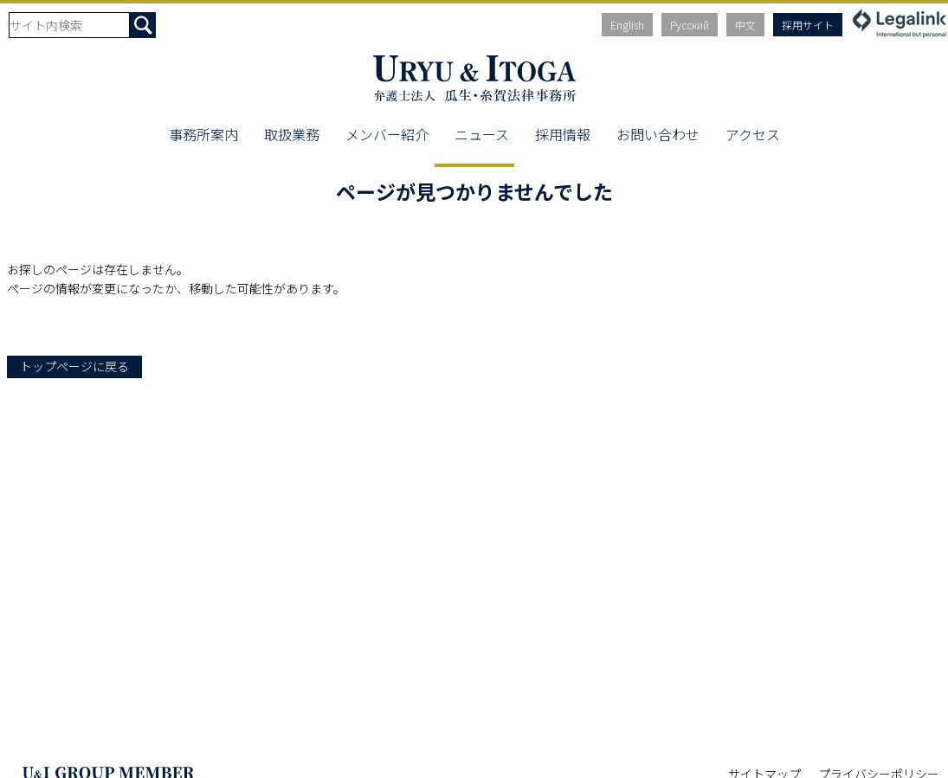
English (627, 24)
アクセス (753, 134)
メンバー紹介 (387, 134)
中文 (745, 24)
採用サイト (808, 24)
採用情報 (562, 134)
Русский (689, 24)
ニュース (482, 134)
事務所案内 (203, 134)
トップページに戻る (74, 366)
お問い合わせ (658, 134)
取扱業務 (291, 134)
